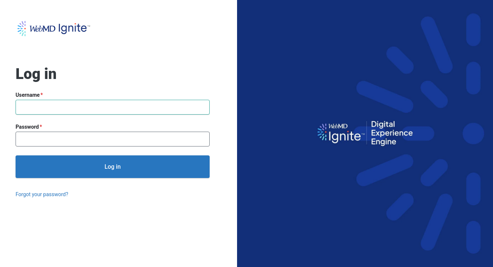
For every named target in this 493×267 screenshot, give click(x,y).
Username (28, 95)
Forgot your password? (42, 194)
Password (27, 127)
